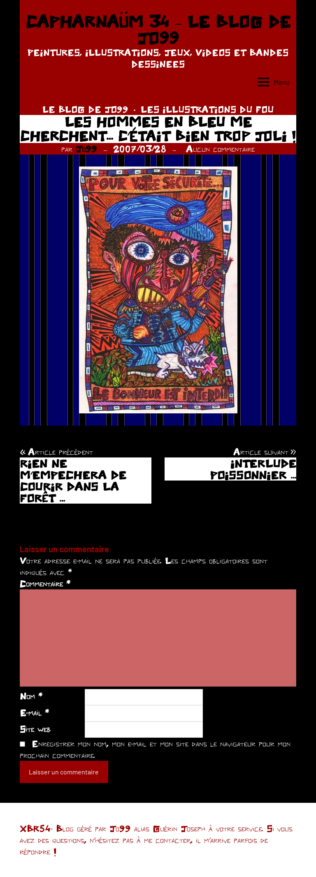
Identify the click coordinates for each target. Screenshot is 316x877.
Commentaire (45, 583)
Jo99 (86, 149)
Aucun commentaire (220, 149)
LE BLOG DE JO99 (85, 109)
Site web (35, 729)
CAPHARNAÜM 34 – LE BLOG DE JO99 (158, 30)
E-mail (34, 712)
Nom (31, 696)
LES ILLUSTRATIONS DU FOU (207, 109)
